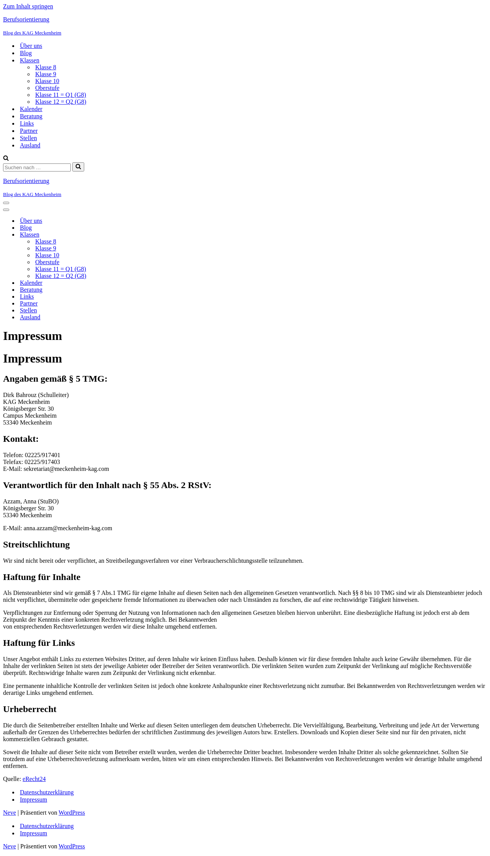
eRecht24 (34, 779)
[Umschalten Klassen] (137, 235)
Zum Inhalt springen (28, 6)
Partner (29, 130)
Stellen (28, 138)
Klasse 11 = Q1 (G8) (60, 94)
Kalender (31, 109)
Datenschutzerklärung (47, 792)
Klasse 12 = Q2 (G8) (60, 101)
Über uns (31, 45)
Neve (9, 812)
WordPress (72, 812)
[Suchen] (6, 158)
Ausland (30, 145)
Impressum (33, 799)
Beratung (31, 116)
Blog (26, 53)
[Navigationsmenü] (6, 203)
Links (27, 123)
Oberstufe (47, 88)
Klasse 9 (45, 74)
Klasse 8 (45, 67)
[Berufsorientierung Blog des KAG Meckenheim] (245, 26)
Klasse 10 (47, 81)
